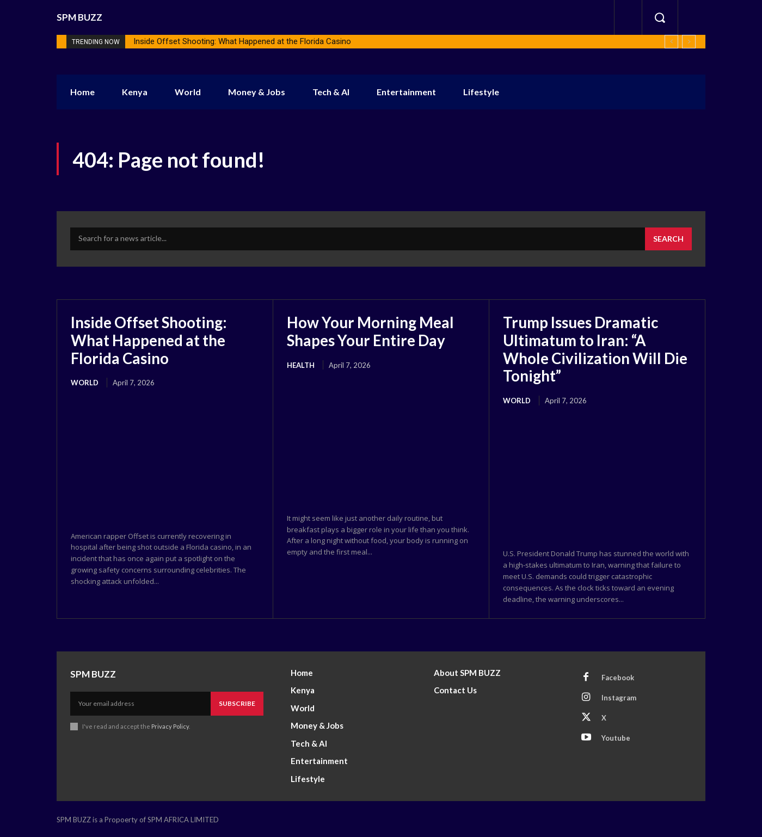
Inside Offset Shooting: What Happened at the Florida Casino (242, 41)
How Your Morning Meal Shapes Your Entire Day (370, 331)
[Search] (668, 238)
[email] (140, 703)
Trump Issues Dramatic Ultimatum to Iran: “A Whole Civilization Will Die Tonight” (596, 348)
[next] (689, 41)
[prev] (671, 41)
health (301, 364)
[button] (659, 17)
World (85, 382)
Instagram (618, 696)
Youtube (615, 736)
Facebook (617, 676)
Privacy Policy (170, 725)
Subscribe (237, 702)
